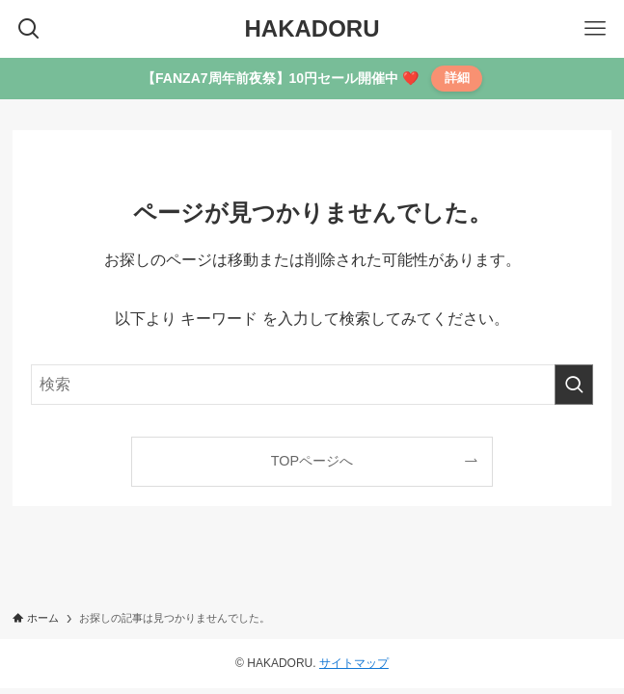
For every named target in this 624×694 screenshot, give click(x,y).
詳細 (457, 77)
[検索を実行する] (574, 384)
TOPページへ (312, 460)
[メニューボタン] (595, 29)
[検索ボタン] (29, 29)
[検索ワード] (311, 384)
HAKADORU (312, 28)
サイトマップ (354, 663)
